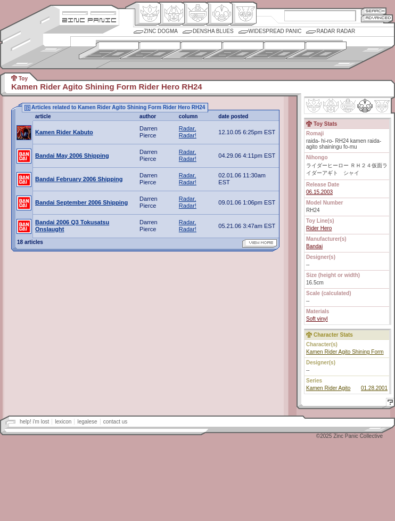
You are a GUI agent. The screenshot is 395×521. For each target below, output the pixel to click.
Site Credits (89, 12)
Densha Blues (213, 31)
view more (259, 243)
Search (373, 10)
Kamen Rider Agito (328, 388)
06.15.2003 (319, 192)
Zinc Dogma (161, 31)
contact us (115, 422)
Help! (388, 403)
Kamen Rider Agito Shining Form (345, 352)
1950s (108, 50)
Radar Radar (335, 31)
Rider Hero (319, 228)
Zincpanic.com (89, 19)
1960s (150, 50)
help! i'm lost (34, 422)
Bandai (314, 246)
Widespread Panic (275, 31)
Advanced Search (377, 18)
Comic (243, 14)
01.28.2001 (374, 388)
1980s (233, 50)
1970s (191, 50)
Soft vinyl (317, 319)
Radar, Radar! (187, 132)
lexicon (63, 422)
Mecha (195, 14)
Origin (147, 14)
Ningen (219, 14)
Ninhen (365, 105)
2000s (316, 50)
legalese (87, 422)
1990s (275, 50)
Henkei (171, 14)
